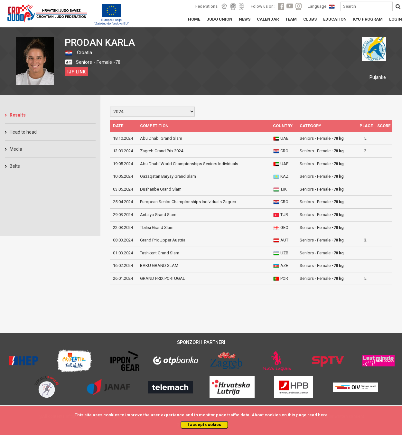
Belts (15, 166)
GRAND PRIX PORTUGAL (162, 278)
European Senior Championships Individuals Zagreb (188, 201)
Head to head (23, 132)
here (323, 414)
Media (16, 149)
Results (18, 115)
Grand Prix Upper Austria (162, 240)
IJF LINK (76, 72)
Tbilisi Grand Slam (156, 227)
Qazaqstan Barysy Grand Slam (168, 176)
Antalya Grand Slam (158, 214)
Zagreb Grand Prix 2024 (161, 150)
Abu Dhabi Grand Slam (161, 138)
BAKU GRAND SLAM (159, 265)
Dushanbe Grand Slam (161, 189)
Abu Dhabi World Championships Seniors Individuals (189, 163)
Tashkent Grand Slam (159, 253)
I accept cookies (204, 424)
